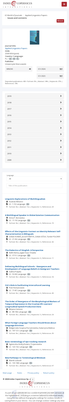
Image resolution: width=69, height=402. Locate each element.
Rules (19, 373)
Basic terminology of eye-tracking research (25, 341)
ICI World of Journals (13, 15)
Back (60, 20)
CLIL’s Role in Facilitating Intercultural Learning (27, 285)
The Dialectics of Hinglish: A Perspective (24, 250)
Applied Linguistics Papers (36, 15)
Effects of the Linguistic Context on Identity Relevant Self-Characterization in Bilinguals (33, 232)
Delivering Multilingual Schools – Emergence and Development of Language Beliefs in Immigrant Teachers (32, 267)
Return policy (48, 373)
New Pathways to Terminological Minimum (25, 357)
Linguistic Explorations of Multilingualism (25, 199)
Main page (7, 373)
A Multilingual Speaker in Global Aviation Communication (32, 215)
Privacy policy (33, 373)
